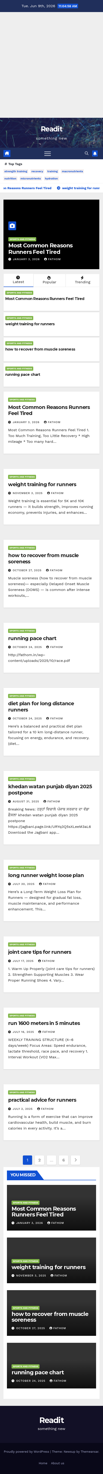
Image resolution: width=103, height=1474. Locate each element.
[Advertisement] (51, 63)
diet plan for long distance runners (41, 706)
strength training (15, 171)
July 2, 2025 (23, 1108)
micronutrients (31, 178)
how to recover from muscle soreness (40, 349)
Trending (82, 280)
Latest (18, 280)
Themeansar (89, 1451)
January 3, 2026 (27, 259)
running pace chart (22, 374)
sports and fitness (22, 239)
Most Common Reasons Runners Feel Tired (40, 248)
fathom (52, 259)
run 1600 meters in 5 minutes (44, 1023)
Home (43, 1463)
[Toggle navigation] (47, 153)
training (52, 171)
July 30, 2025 (24, 884)
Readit (51, 129)
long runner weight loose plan (46, 875)
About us (57, 1463)
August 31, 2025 (26, 801)
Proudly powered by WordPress (27, 1451)
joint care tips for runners (39, 952)
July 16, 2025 (24, 1032)
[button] (86, 153)
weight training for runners (30, 324)
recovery (37, 171)
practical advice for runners (42, 1100)
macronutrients (72, 171)
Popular (49, 280)
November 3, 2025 (28, 493)
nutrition (10, 178)
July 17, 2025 (24, 961)
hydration (51, 178)
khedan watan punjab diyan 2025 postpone (50, 789)
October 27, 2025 (28, 570)
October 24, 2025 (28, 647)
